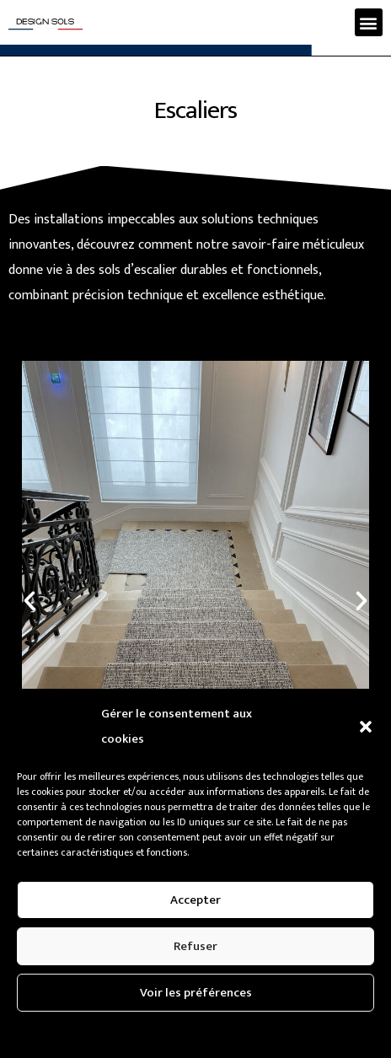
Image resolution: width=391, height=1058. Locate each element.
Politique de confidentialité (132, 1032)
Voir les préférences (196, 992)
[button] (365, 726)
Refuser (195, 946)
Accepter (195, 899)
